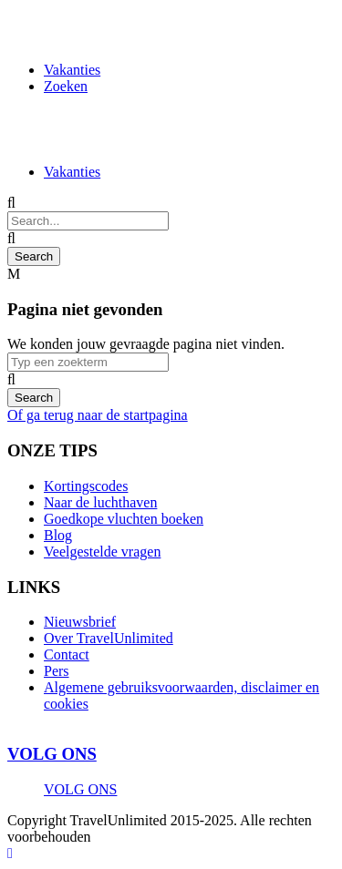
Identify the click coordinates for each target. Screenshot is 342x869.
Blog (58, 535)
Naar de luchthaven (100, 502)
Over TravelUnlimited (108, 638)
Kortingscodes (86, 486)
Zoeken (66, 86)
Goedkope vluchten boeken (123, 519)
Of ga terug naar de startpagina (97, 415)
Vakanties (72, 69)
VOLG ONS (52, 753)
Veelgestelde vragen (102, 551)
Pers (56, 671)
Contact (66, 654)
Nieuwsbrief (80, 621)
